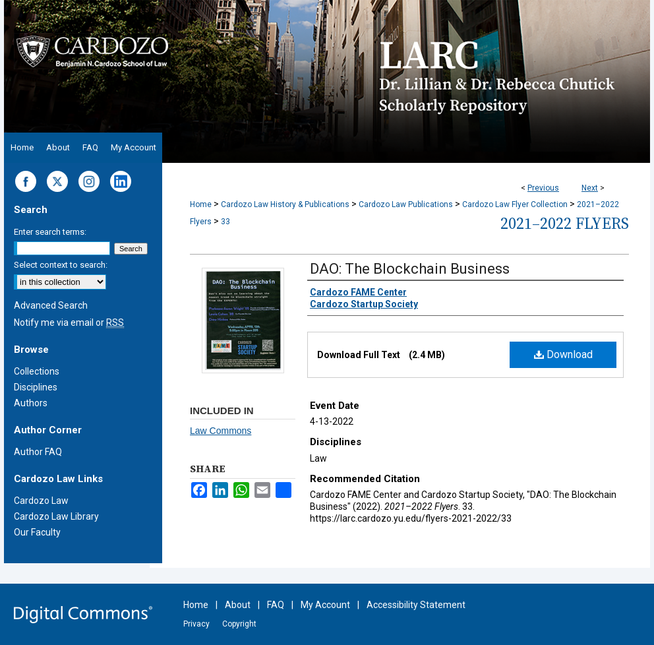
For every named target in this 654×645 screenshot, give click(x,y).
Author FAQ (38, 451)
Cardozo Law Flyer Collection (515, 204)
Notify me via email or (69, 322)
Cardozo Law (41, 500)
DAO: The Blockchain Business (410, 269)
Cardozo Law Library (56, 516)
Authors (30, 403)
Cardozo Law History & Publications (285, 204)
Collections (36, 371)
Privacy (196, 624)
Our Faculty (37, 532)
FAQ (275, 604)
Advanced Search (51, 305)
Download (563, 354)
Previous (543, 188)
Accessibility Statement (416, 604)
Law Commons (220, 430)
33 (225, 221)
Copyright (239, 624)
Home (201, 204)
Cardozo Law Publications (406, 204)
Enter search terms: (50, 232)
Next (589, 188)
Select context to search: (60, 265)
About (238, 604)
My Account (325, 604)
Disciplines (35, 387)
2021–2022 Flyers (564, 223)
